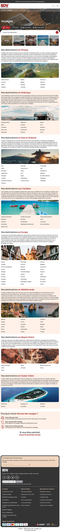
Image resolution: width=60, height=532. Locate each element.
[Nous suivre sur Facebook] (4, 477)
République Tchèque (26, 281)
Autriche (23, 264)
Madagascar (24, 404)
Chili (41, 125)
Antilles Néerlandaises (46, 217)
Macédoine (43, 276)
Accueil (3, 10)
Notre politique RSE (7, 512)
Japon (22, 171)
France (42, 269)
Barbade (23, 219)
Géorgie (3, 271)
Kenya (2, 84)
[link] (53, 6)
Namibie (23, 84)
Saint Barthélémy (44, 224)
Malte (41, 326)
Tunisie (22, 331)
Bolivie (42, 122)
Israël (2, 368)
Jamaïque (43, 221)
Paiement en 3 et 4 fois (27, 494)
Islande (23, 274)
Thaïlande (43, 180)
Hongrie (42, 271)
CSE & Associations (26, 500)
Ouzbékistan (24, 178)
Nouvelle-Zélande (45, 175)
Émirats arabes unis (45, 365)
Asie (2, 166)
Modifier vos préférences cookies (9, 516)
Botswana (43, 79)
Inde (41, 168)
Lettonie (3, 276)
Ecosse (3, 269)
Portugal (42, 329)
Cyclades (23, 324)
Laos (22, 173)
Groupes (23, 497)
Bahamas (3, 219)
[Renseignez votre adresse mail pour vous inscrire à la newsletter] (16, 465)
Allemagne (23, 262)
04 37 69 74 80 (9, 482)
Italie (41, 274)
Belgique (42, 264)
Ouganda (42, 84)
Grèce (2, 326)
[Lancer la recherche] (57, 32)
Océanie (3, 178)
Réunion (3, 406)
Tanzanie (23, 87)
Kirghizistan (4, 173)
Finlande (23, 269)
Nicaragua (4, 132)
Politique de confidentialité (9, 502)
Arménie (3, 264)
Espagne (42, 324)
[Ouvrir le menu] (57, 5)
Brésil (2, 125)
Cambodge (43, 166)
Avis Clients (5, 500)
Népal (22, 175)
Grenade (3, 221)
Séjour (6, 27)
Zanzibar (42, 87)
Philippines (43, 178)
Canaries (42, 319)
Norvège (3, 279)
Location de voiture (45, 502)
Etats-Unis (4, 129)
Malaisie (42, 173)
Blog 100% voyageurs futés (9, 497)
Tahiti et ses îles (25, 180)
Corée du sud (24, 168)
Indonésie (3, 171)
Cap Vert (3, 82)
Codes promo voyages (46, 505)
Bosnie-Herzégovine (6, 267)
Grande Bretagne (25, 271)
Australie (23, 166)
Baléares (23, 319)
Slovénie (3, 284)
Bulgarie (23, 267)
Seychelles (23, 406)
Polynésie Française (6, 180)
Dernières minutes (45, 491)
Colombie (3, 127)
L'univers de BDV (6, 494)
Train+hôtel (38, 28)
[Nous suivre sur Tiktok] (13, 477)
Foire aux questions (26, 491)
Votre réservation (26, 502)
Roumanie (43, 281)
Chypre (3, 322)
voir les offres (44, 1)
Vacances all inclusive (46, 500)
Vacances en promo (45, 494)
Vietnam (3, 183)
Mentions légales (7, 510)
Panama (23, 132)
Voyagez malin (44, 497)
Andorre (42, 262)
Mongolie (3, 175)
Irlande (3, 274)
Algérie (22, 79)
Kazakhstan (43, 171)
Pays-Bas (42, 279)
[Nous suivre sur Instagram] (8, 477)
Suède (22, 284)
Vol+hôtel (26, 28)
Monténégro (24, 329)
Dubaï (22, 365)
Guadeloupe (24, 221)
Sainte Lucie (4, 226)
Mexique (42, 129)
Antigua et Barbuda (6, 217)
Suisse (42, 284)
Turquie (42, 331)
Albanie (3, 319)
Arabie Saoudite (5, 365)
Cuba (41, 219)
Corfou (22, 322)
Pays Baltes (24, 279)
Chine (2, 168)
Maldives (42, 404)
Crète (41, 322)
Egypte (22, 82)
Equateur (42, 127)
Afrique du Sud (5, 79)
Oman (41, 368)
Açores (3, 262)
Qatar (2, 370)
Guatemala (24, 129)
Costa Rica (23, 127)
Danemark (43, 267)
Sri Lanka (42, 406)
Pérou (41, 132)
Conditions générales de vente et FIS (10, 506)
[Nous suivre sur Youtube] (17, 477)
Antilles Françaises (26, 217)
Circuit (15, 27)
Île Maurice (4, 404)
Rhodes (3, 331)
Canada (23, 125)
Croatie (3, 324)
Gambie (42, 82)
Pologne (3, 281)
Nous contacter (25, 505)
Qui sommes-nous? (7, 491)
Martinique (4, 224)
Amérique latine (5, 122)
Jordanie (23, 368)
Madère (23, 326)
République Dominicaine (27, 224)
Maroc (3, 329)
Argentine (23, 122)
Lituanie (23, 276)
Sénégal (3, 87)
